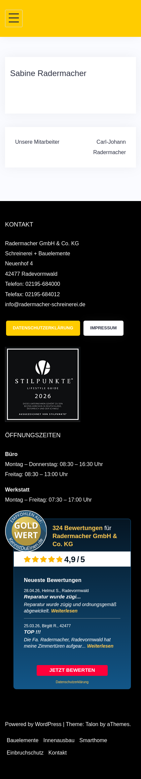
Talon (91, 724)
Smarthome (93, 740)
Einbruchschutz (25, 753)
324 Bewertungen (77, 528)
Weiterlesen (64, 610)
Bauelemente (22, 740)
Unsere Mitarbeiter (37, 142)
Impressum (103, 327)
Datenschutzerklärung (43, 327)
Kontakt (57, 753)
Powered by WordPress (33, 724)
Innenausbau (59, 740)
